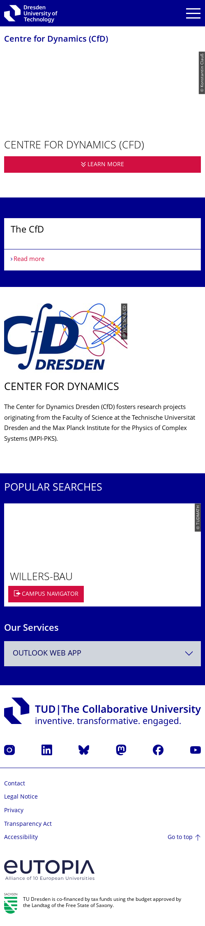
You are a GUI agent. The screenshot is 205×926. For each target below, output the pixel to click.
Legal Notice (21, 797)
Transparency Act (28, 824)
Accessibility (21, 837)
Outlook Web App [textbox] (47, 653)
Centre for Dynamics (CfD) (56, 40)
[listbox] (102, 244)
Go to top (180, 837)
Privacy (13, 810)
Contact (14, 784)
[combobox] (102, 653)
